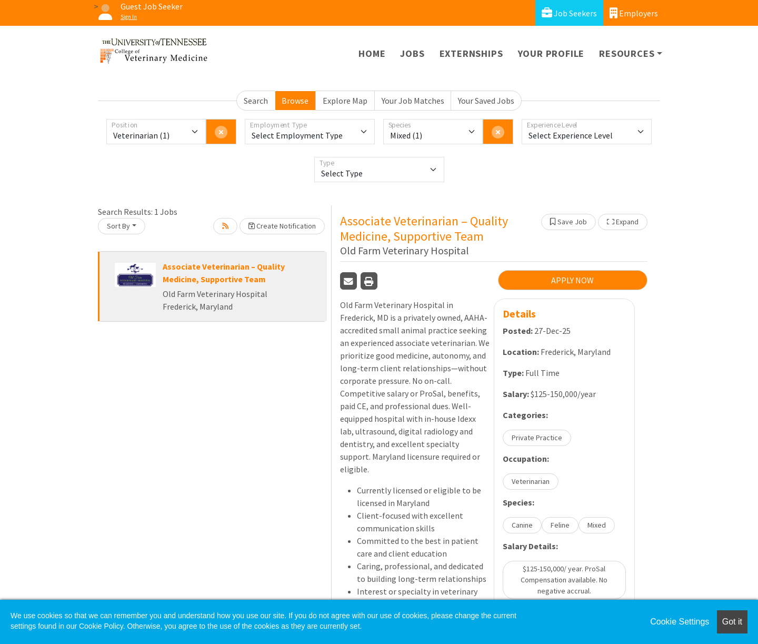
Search (256, 100)
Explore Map (345, 100)
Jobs (412, 53)
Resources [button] (626, 53)
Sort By (118, 226)
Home (371, 53)
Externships (471, 53)
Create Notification (282, 226)
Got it (732, 621)
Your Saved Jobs (486, 100)
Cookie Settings (679, 621)
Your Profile (551, 53)
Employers (634, 12)
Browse (295, 100)
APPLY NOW (572, 280)
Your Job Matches (413, 100)
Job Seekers (569, 12)
